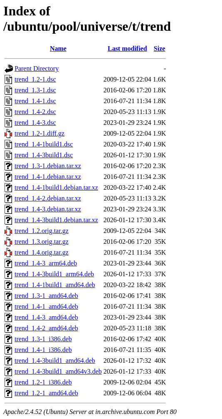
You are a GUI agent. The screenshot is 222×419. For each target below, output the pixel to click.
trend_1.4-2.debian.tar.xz (48, 198)
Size (159, 48)
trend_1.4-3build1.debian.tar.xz (56, 219)
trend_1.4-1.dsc (35, 100)
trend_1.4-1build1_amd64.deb (55, 284)
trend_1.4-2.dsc (35, 111)
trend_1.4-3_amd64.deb (46, 317)
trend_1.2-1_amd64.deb (46, 393)
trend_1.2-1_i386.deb (43, 382)
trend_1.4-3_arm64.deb (46, 263)
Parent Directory (37, 68)
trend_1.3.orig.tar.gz (42, 241)
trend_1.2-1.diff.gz (39, 133)
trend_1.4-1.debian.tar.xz (48, 176)
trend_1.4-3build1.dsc (44, 155)
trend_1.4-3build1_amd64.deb (55, 360)
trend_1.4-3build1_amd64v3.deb (58, 371)
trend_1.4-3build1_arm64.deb (54, 274)
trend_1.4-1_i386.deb (43, 349)
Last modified (127, 48)
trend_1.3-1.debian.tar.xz (48, 165)
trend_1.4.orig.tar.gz (42, 252)
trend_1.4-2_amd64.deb (46, 328)
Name (58, 48)
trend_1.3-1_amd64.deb (46, 295)
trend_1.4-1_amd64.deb (46, 306)
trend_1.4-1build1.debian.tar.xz (56, 187)
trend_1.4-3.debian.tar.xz (48, 209)
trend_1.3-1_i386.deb (43, 338)
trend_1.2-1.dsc (35, 79)
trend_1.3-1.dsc (35, 90)
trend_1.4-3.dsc (35, 122)
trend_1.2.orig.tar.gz (42, 230)
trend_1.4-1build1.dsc (44, 144)
